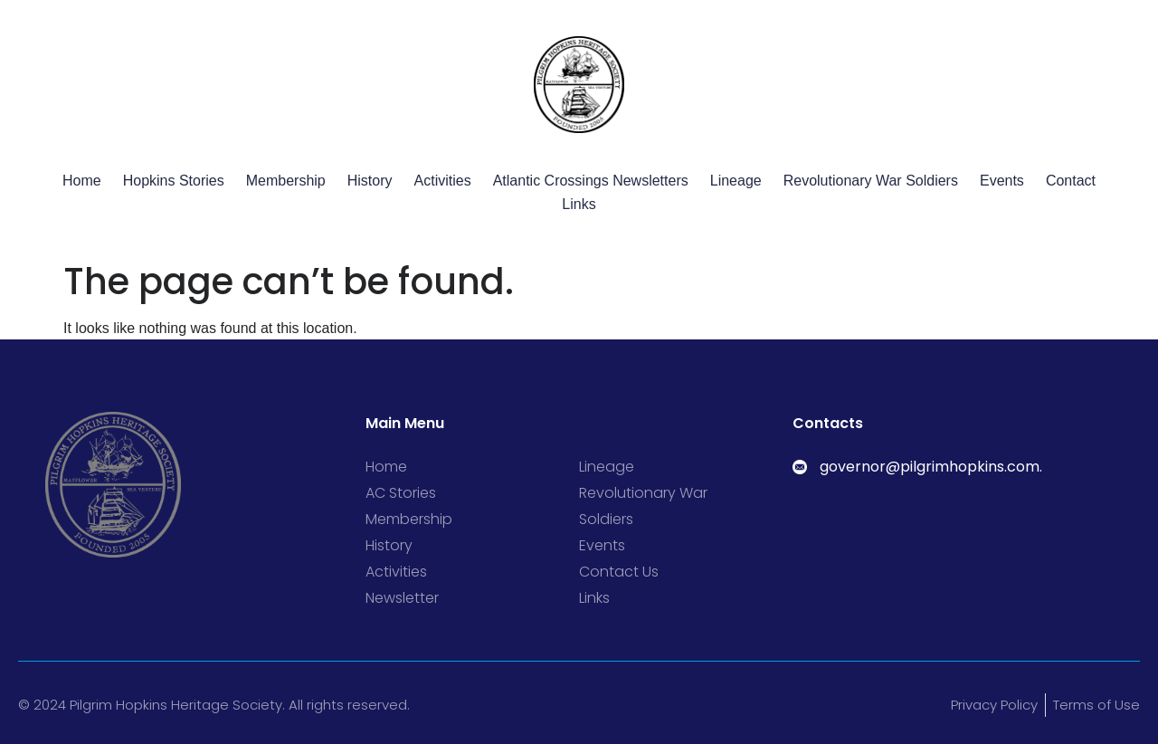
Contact (1071, 180)
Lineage (736, 180)
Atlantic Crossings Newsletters (590, 180)
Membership (286, 180)
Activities (442, 180)
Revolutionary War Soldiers (870, 180)
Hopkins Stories (173, 180)
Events (1002, 180)
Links (578, 204)
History (370, 180)
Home (81, 180)
